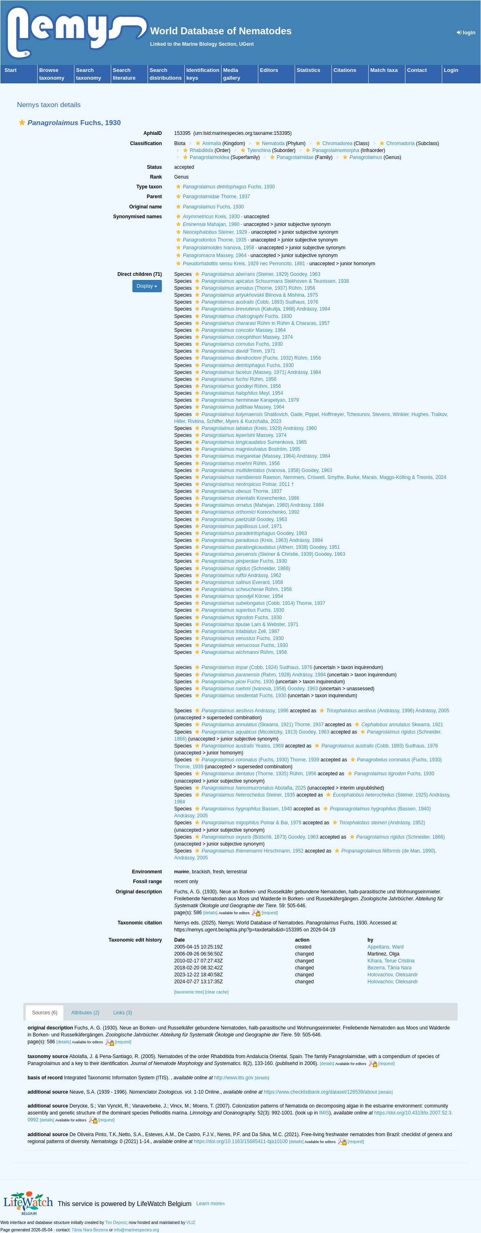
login (466, 32)
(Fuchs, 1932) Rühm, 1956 (257, 358)
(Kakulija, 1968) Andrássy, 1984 (261, 309)
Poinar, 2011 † (243, 484)
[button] (22, 122)
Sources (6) (44, 1013)
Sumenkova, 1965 (250, 442)
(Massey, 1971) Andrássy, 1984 (257, 372)
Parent (154, 196)
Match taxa (384, 70)
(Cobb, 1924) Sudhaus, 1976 (252, 667)
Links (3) (122, 1013)
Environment (147, 872)
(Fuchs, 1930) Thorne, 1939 (256, 760)
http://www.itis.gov (233, 1078)
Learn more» (210, 1203)
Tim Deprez (115, 1222)
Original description (139, 892)
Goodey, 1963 (240, 519)
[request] (270, 913)
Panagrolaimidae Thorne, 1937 (212, 196)
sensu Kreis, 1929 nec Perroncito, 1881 (239, 263)
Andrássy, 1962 (237, 575)
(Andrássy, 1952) (378, 823)
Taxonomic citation (140, 923)
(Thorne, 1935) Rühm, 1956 (254, 773)
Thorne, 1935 (210, 240)
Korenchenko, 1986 (246, 498)
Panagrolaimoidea (205, 157)
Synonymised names (137, 216)
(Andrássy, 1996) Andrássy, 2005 (383, 711)
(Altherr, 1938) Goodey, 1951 (266, 547)
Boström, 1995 (246, 449)
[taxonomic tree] (189, 992)
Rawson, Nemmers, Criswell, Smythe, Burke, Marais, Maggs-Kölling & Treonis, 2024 (319, 477)
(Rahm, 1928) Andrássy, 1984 (259, 675)
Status (154, 167)
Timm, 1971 (234, 351)
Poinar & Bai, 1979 (247, 823)
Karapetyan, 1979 (246, 400)
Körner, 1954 (238, 596)
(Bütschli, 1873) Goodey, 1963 (255, 837)
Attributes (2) (85, 1013)
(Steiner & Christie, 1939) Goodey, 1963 (269, 554)
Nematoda (268, 143)
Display (147, 286)
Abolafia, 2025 (249, 788)
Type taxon (149, 187)
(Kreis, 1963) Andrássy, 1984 (258, 540)
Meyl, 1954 (238, 393)
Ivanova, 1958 (214, 248)
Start (10, 70)
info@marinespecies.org (136, 1230)
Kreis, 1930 (206, 216)
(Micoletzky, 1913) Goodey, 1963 (261, 732)
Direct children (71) (140, 274)
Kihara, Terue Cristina (390, 961)
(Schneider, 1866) (241, 568)
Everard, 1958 (238, 582)
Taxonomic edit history (135, 940)
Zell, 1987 (236, 631)
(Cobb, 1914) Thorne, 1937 (259, 603)
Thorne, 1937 (237, 491)
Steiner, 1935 (244, 795)
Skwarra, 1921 (398, 724)
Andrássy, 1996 (241, 711)
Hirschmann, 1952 (248, 851)
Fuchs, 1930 (224, 187)
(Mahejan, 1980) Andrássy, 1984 (258, 505)
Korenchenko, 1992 (246, 512)
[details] (210, 913)
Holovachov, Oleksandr (392, 975)
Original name (145, 207)
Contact (417, 70)
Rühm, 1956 (234, 379)
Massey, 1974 (243, 337)
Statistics (308, 70)
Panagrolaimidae (290, 157)
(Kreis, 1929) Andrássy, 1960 (255, 428)
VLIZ (190, 1222)
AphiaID (152, 133)
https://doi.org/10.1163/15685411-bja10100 (241, 1141)
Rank (156, 177)
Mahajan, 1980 (206, 224)
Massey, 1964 (210, 255)
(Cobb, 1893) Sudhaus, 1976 (255, 302)
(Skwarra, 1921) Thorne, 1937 (258, 724)
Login (451, 70)
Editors (269, 70)
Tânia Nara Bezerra (90, 1230)
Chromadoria (396, 143)
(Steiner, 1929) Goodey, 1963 (256, 274)
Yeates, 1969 (238, 746)
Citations (344, 70)
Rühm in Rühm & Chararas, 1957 (261, 323)
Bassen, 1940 (242, 809)
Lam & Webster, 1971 (245, 624)
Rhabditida (197, 150)
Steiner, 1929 (210, 232)
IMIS (324, 1113)
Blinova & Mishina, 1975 (255, 295)
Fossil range (147, 881)
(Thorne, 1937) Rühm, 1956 (254, 288)
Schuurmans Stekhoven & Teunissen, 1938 (271, 281)
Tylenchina (255, 150)
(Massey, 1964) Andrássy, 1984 (261, 456)
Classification (146, 143)
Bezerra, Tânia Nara (389, 968)
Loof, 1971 (237, 526)
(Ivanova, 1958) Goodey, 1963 (262, 470)
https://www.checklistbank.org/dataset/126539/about (320, 1092)
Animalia (207, 143)
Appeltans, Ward (385, 947)
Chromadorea (333, 143)
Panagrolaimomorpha (331, 150)
